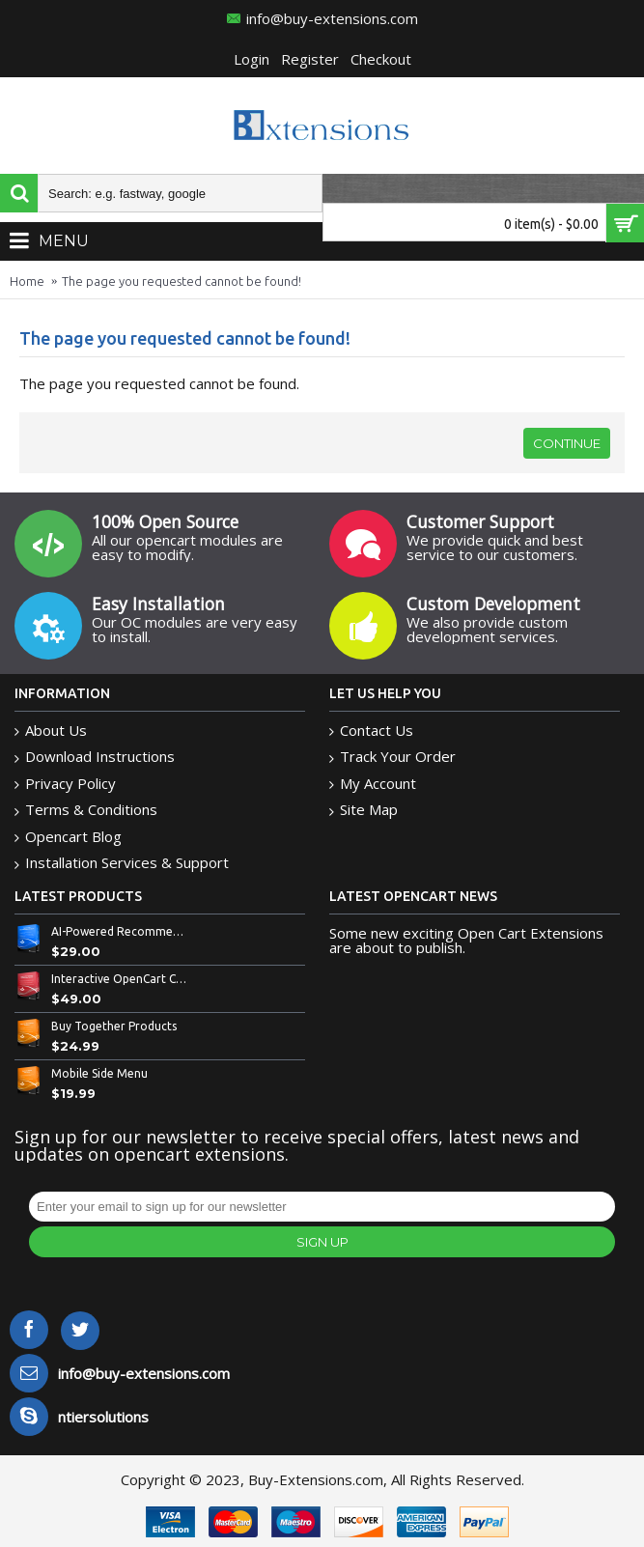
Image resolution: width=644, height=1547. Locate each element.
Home (27, 281)
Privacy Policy (65, 784)
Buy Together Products (114, 1026)
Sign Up (322, 1242)
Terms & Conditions (85, 810)
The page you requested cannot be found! (181, 281)
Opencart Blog (68, 837)
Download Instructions (94, 756)
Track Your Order (392, 756)
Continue (567, 443)
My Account (372, 784)
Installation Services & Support (121, 863)
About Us (50, 730)
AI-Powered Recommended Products (119, 931)
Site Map (363, 810)
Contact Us (371, 730)
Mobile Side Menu (99, 1073)
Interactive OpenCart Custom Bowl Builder (119, 978)
